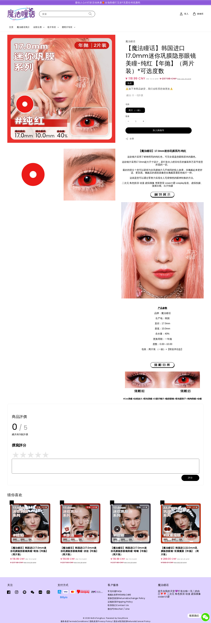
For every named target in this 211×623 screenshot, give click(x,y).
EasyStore (123, 618)
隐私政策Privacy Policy (101, 621)
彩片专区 (51, 27)
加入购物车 (158, 130)
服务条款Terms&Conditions (74, 621)
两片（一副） (135, 110)
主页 (11, 27)
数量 (128, 116)
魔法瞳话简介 (23, 27)
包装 (128, 104)
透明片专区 (67, 27)
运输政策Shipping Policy (120, 601)
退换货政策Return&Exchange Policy (126, 598)
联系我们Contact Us (118, 605)
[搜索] (90, 14)
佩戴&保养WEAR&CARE (119, 594)
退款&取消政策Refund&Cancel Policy (132, 621)
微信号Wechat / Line (119, 608)
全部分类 (37, 27)
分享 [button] (130, 138)
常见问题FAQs (115, 591)
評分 (190, 477)
